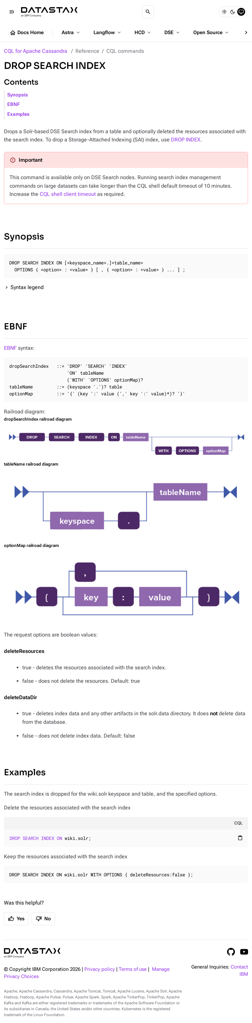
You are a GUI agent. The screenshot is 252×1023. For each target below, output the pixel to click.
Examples (18, 114)
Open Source (211, 32)
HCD (143, 32)
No (43, 919)
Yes (16, 919)
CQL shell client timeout (68, 194)
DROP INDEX (185, 139)
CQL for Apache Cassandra (35, 51)
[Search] (148, 11)
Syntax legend (27, 287)
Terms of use (133, 969)
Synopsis (17, 95)
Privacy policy (99, 969)
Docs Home (27, 33)
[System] (241, 12)
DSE (172, 32)
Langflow (108, 32)
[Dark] (233, 12)
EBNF (13, 104)
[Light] (224, 12)
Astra (71, 32)
